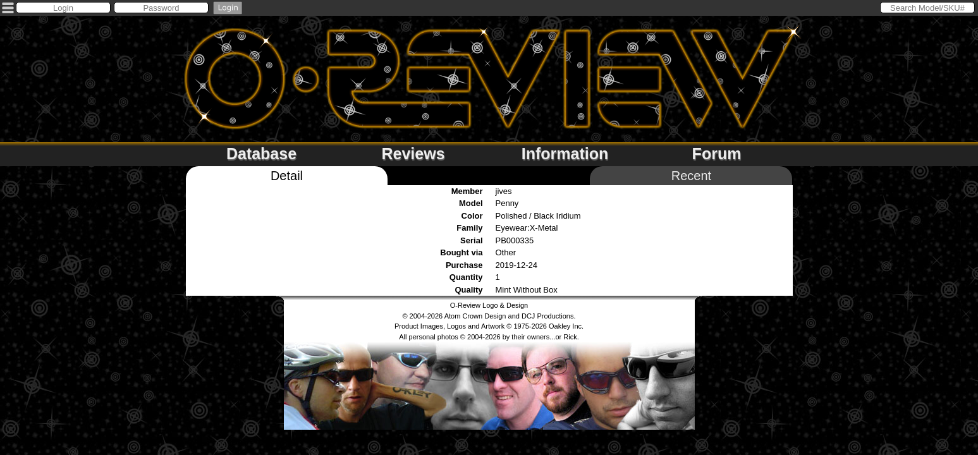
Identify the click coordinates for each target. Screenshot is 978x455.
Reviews (412, 153)
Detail (287, 176)
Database (261, 153)
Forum (717, 153)
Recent (691, 176)
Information (565, 153)
